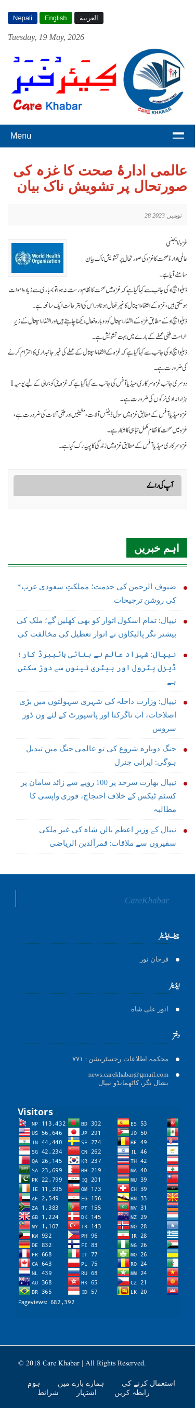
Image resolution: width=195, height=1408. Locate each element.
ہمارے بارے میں (82, 1383)
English (56, 18)
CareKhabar (147, 900)
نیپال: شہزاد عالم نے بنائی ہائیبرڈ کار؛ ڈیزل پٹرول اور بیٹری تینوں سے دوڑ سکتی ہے (96, 667)
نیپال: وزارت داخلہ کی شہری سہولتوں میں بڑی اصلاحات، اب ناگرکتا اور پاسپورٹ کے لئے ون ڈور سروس (97, 715)
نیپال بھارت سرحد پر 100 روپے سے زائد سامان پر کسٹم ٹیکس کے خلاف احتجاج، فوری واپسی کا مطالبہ (98, 796)
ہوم (35, 1383)
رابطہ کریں (132, 1392)
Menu (20, 135)
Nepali (22, 18)
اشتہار (87, 1392)
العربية (89, 18)
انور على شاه (150, 1009)
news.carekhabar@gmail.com (128, 1074)
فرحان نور (154, 959)
